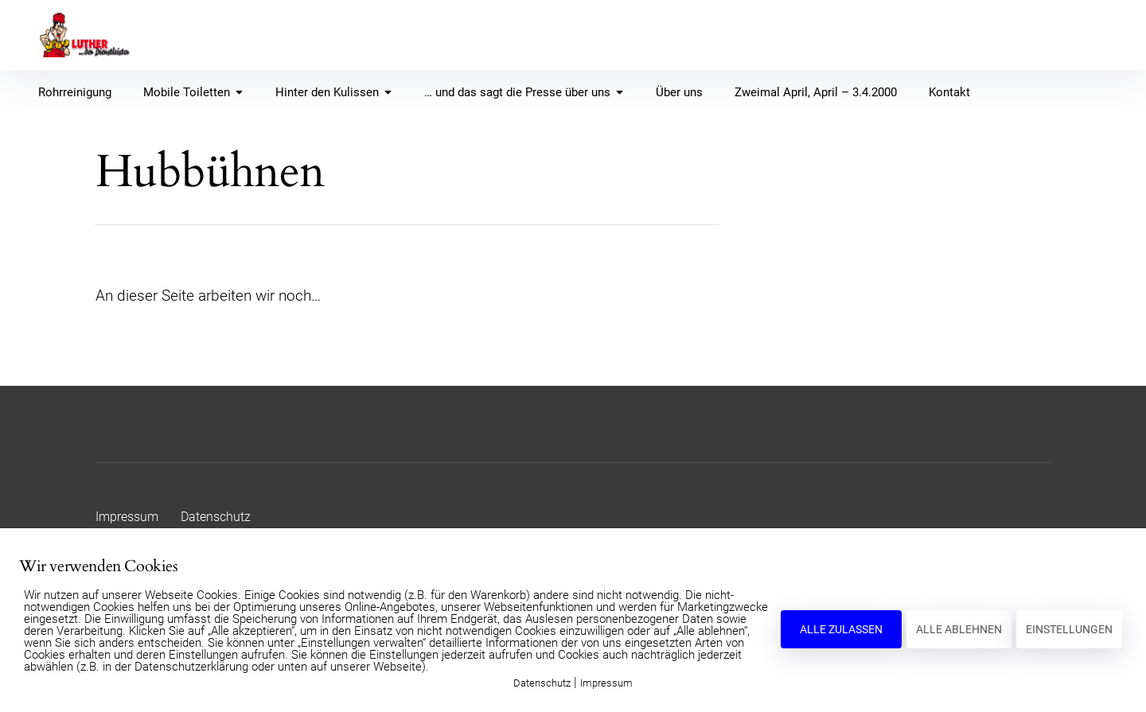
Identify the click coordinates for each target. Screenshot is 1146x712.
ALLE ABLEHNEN (959, 629)
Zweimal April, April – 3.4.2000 (816, 92)
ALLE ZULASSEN (841, 629)
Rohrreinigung (74, 92)
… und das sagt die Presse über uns (524, 92)
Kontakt (949, 92)
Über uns (679, 92)
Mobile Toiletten (193, 92)
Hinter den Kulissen (333, 92)
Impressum (127, 516)
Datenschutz (216, 516)
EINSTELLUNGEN (1069, 629)
